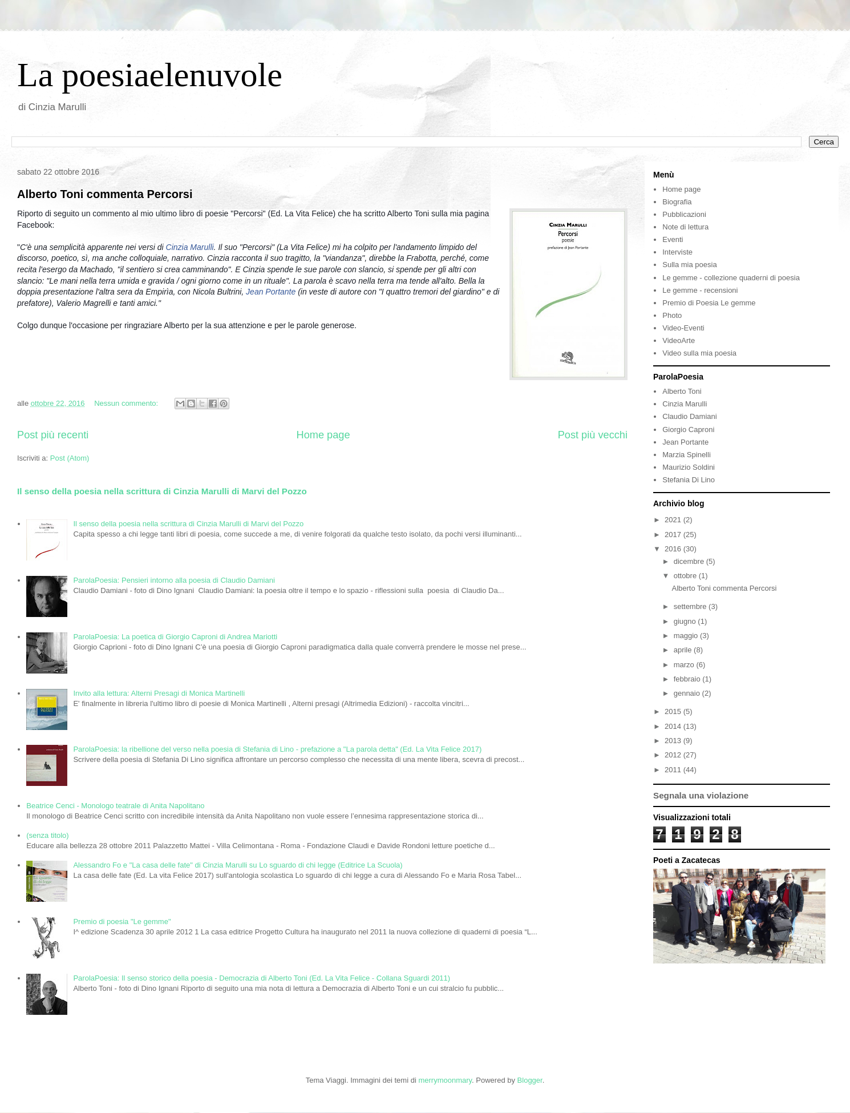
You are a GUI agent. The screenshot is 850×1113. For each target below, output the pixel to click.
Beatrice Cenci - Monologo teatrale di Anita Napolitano (115, 805)
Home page (323, 435)
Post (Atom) (70, 458)
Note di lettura (685, 227)
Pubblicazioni (684, 214)
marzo (685, 664)
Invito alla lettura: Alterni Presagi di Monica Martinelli (159, 693)
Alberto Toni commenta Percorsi (104, 194)
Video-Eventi (683, 328)
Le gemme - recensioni (700, 290)
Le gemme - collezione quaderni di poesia (731, 277)
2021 (674, 519)
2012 (674, 755)
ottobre (686, 575)
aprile (684, 650)
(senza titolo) (47, 835)
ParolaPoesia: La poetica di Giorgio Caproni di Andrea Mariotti (175, 636)
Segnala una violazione (700, 795)
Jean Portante (271, 291)
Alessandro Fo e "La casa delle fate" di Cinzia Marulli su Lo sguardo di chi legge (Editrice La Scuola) (237, 865)
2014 (674, 726)
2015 (674, 711)
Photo (672, 315)
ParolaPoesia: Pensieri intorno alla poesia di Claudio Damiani (173, 580)
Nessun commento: (127, 403)
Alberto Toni (681, 391)
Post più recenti (52, 435)
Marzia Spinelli (686, 454)
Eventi (672, 239)
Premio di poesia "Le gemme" (122, 921)
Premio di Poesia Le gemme (708, 303)
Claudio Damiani (689, 416)
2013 (674, 740)
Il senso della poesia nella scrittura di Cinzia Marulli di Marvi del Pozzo (162, 491)
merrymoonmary (445, 1080)
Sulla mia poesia (689, 264)
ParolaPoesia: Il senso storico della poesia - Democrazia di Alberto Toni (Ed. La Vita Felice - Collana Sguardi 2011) (261, 978)
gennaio (688, 693)
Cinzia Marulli (190, 247)
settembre (691, 606)
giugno (686, 621)
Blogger (530, 1080)
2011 (674, 769)
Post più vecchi (593, 435)
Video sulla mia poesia (699, 353)
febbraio (688, 679)
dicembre (690, 561)
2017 (674, 534)
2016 (674, 549)
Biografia (676, 201)
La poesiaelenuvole (149, 75)
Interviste (677, 252)
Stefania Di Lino (688, 479)
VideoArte (678, 340)
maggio (687, 635)
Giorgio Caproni (688, 429)
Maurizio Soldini (688, 467)
